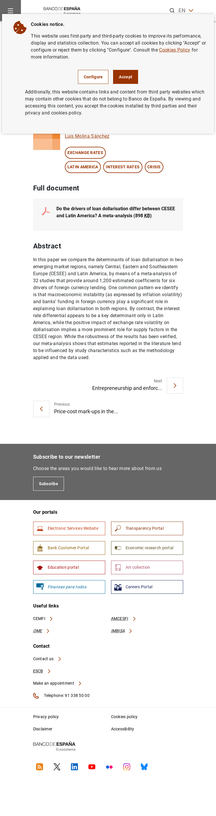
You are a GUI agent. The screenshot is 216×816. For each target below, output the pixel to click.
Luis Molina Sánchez (87, 136)
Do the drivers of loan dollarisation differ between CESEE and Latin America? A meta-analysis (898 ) (115, 212)
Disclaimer (43, 729)
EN (185, 10)
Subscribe (48, 483)
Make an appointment (57, 683)
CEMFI (43, 618)
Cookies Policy (174, 50)
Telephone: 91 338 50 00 (61, 696)
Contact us (47, 658)
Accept (125, 77)
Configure (93, 77)
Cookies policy (124, 716)
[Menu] (10, 10)
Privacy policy (46, 716)
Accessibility (122, 729)
